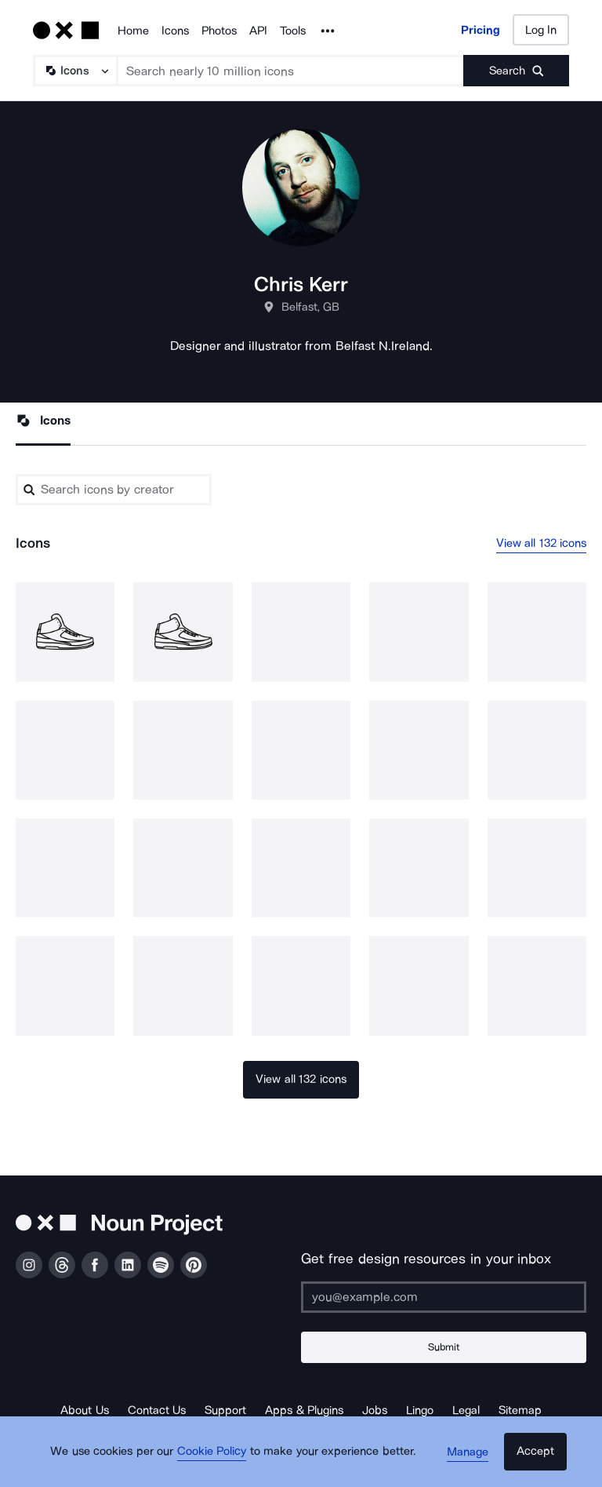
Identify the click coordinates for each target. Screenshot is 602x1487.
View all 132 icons (541, 544)
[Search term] (290, 70)
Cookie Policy (217, 1459)
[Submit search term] (516, 70)
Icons (175, 31)
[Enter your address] (443, 1297)
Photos (219, 31)
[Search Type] (74, 70)
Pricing (480, 30)
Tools (293, 31)
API (258, 31)
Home (133, 31)
